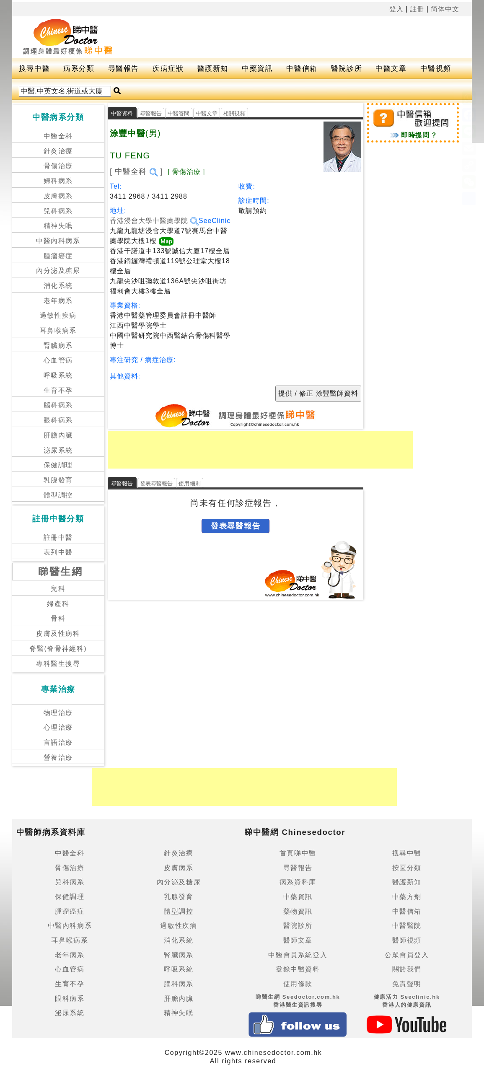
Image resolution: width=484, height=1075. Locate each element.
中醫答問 (179, 113)
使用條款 (298, 983)
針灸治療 (58, 151)
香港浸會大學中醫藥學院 (154, 220)
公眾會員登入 (407, 954)
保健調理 (58, 465)
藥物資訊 (298, 911)
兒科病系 (58, 211)
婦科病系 (58, 180)
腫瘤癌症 (58, 255)
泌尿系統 (58, 450)
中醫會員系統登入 (297, 954)
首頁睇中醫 (298, 853)
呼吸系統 (58, 375)
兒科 (58, 588)
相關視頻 (234, 113)
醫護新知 (212, 69)
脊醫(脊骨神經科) (58, 648)
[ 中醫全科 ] (136, 171)
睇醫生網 (60, 571)
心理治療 (58, 727)
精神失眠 (58, 225)
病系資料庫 (298, 882)
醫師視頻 (407, 940)
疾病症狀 (168, 69)
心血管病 (58, 360)
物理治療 (58, 712)
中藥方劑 (407, 896)
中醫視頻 (435, 69)
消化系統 (58, 285)
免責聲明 (407, 983)
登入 (396, 9)
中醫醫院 (407, 925)
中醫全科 (58, 136)
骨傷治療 (58, 165)
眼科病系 (58, 420)
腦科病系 (58, 405)
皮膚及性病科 (58, 633)
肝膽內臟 (58, 435)
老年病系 (58, 300)
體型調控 (58, 495)
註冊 (417, 9)
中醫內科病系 (58, 240)
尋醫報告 (123, 69)
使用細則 (190, 483)
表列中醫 (58, 552)
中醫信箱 (301, 69)
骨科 (58, 618)
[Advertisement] (296, 37)
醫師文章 (298, 940)
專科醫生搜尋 (58, 663)
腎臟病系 (58, 345)
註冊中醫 (58, 537)
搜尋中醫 (34, 69)
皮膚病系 (58, 195)
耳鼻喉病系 (58, 330)
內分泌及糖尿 (58, 270)
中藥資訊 (257, 69)
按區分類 (407, 867)
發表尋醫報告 (156, 483)
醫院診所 (346, 69)
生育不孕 (58, 390)
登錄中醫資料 (298, 969)
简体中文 (445, 9)
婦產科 (58, 603)
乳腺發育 (58, 480)
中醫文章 (390, 69)
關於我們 (407, 969)
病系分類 (78, 69)
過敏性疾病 (58, 315)
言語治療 (58, 742)
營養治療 (58, 757)
